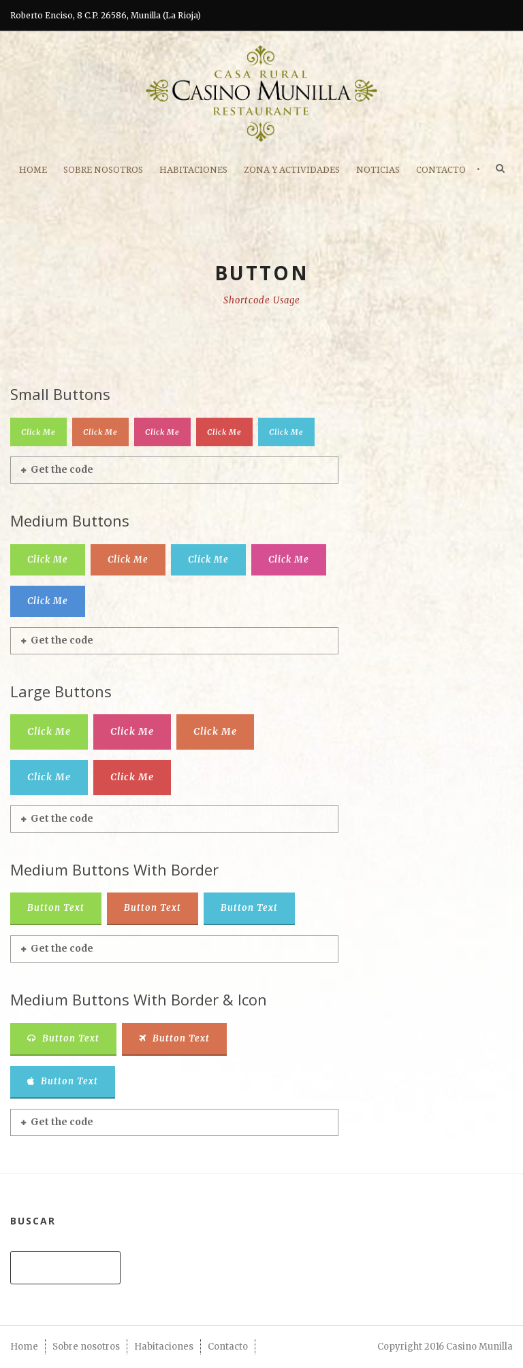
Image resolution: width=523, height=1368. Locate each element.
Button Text (55, 908)
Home (33, 170)
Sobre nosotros (103, 170)
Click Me (38, 432)
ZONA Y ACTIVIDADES (292, 170)
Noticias (378, 170)
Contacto (441, 170)
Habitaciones (193, 170)
